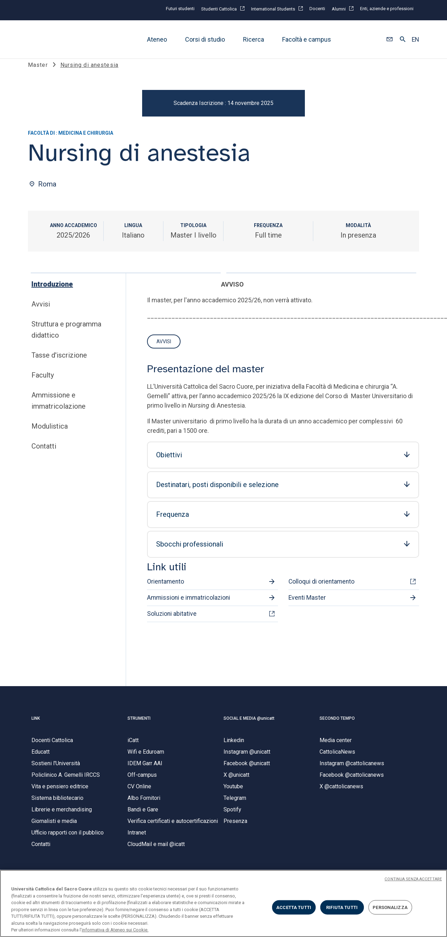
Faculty (42, 382)
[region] (223, 903)
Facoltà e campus (306, 39)
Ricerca (253, 39)
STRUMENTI (139, 725)
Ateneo (157, 39)
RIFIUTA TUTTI (342, 907)
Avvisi (40, 311)
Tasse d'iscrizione (59, 362)
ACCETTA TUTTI (293, 907)
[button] (390, 39)
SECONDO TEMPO (337, 725)
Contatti (43, 453)
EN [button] (415, 39)
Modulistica (49, 433)
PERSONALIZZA (390, 907)
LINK (35, 725)
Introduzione (52, 291)
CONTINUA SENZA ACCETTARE (413, 879)
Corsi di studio (205, 39)
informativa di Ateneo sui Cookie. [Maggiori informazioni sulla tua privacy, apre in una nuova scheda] (115, 929)
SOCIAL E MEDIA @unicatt (249, 725)
